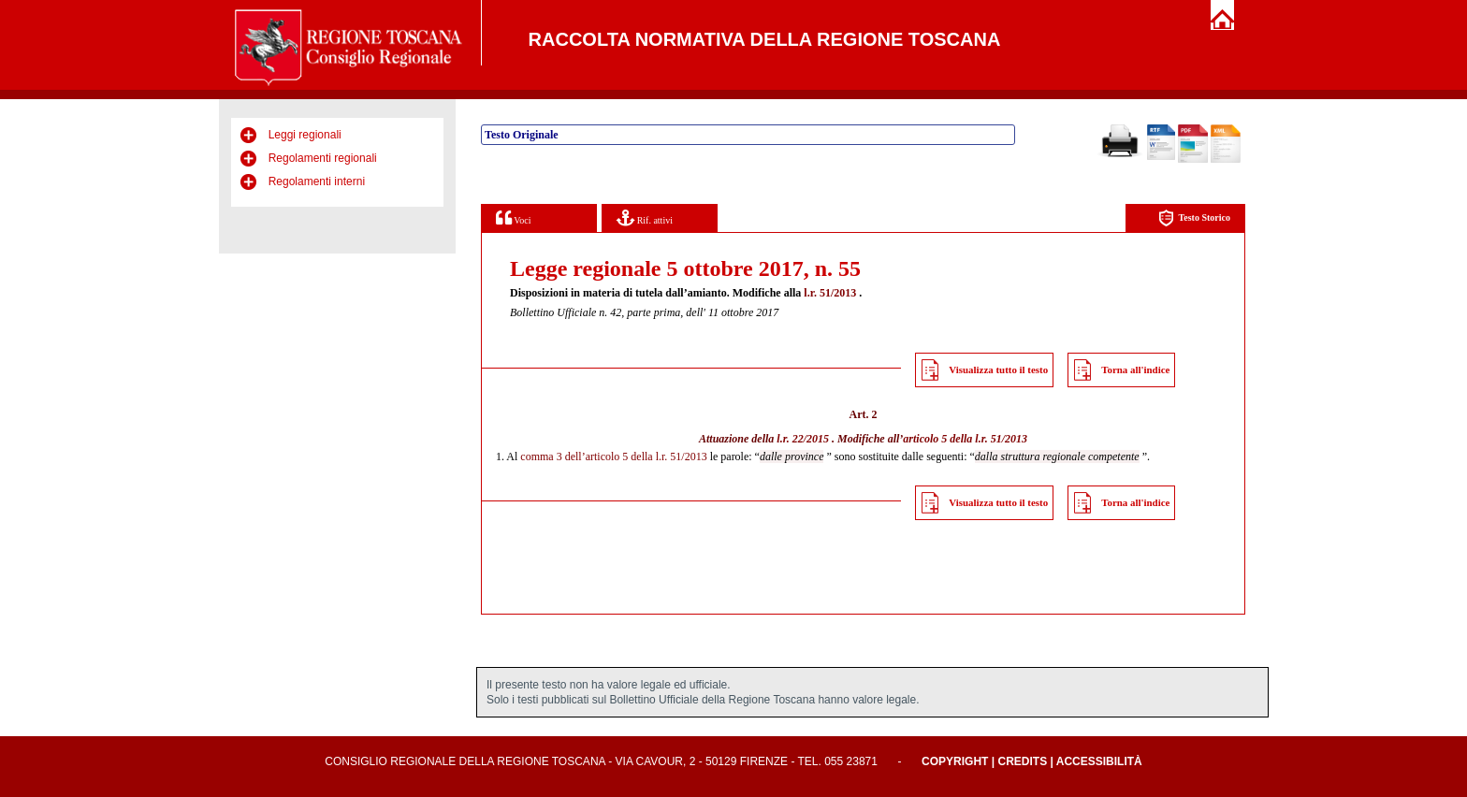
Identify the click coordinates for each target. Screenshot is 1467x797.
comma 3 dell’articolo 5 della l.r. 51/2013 (613, 456)
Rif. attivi (645, 217)
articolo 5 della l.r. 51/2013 (965, 438)
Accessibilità (1099, 761)
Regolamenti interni (317, 181)
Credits (1022, 761)
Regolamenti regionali (323, 158)
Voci (513, 217)
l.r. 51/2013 (830, 292)
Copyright (955, 761)
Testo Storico (1194, 218)
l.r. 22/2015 (803, 438)
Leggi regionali (305, 134)
